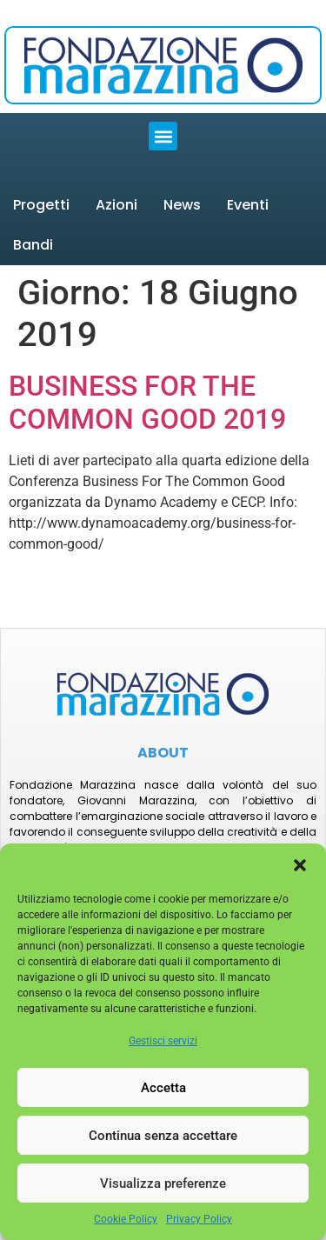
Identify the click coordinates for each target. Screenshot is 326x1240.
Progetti (41, 205)
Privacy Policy (199, 1219)
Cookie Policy (125, 1219)
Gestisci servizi (163, 1041)
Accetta (163, 1088)
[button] (300, 865)
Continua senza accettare (163, 1135)
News (182, 205)
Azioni (116, 205)
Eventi (248, 205)
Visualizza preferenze (163, 1183)
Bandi (33, 245)
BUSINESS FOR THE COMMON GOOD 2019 (147, 403)
